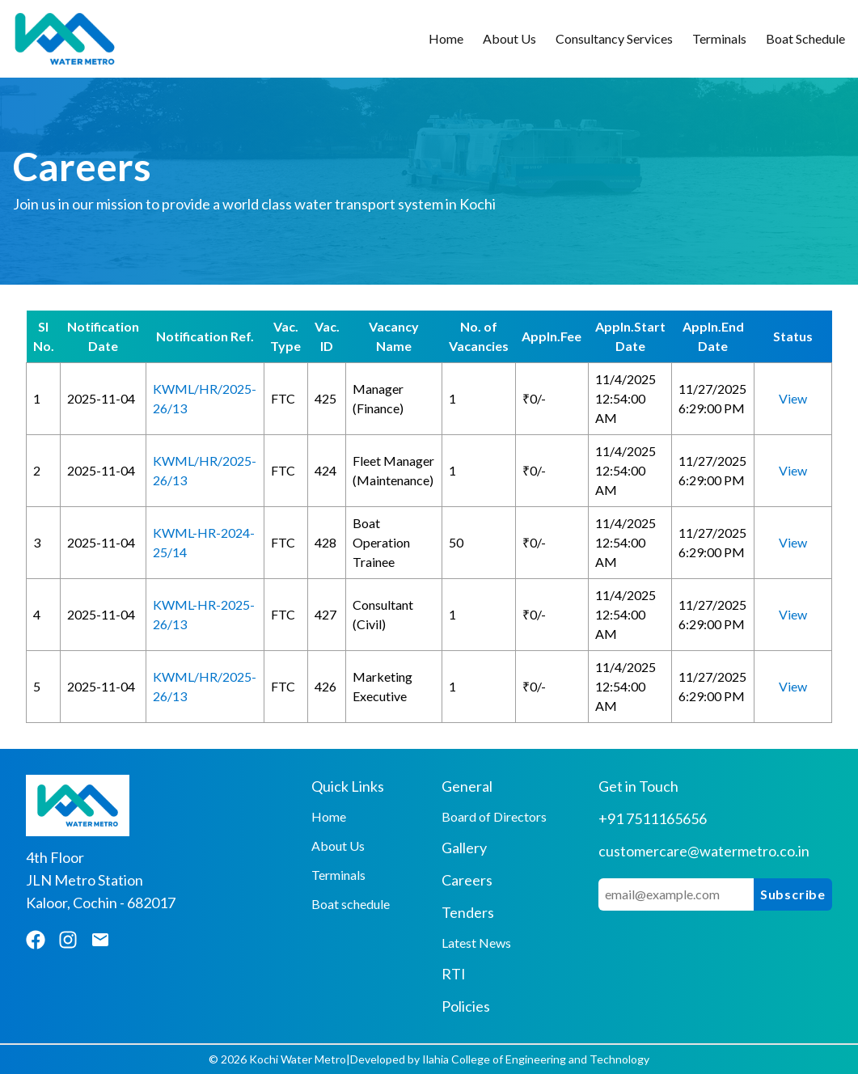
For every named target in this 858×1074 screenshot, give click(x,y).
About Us (509, 38)
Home (446, 38)
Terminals (719, 38)
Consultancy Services (614, 38)
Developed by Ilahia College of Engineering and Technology (499, 1059)
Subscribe (793, 894)
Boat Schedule (805, 38)
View (793, 398)
